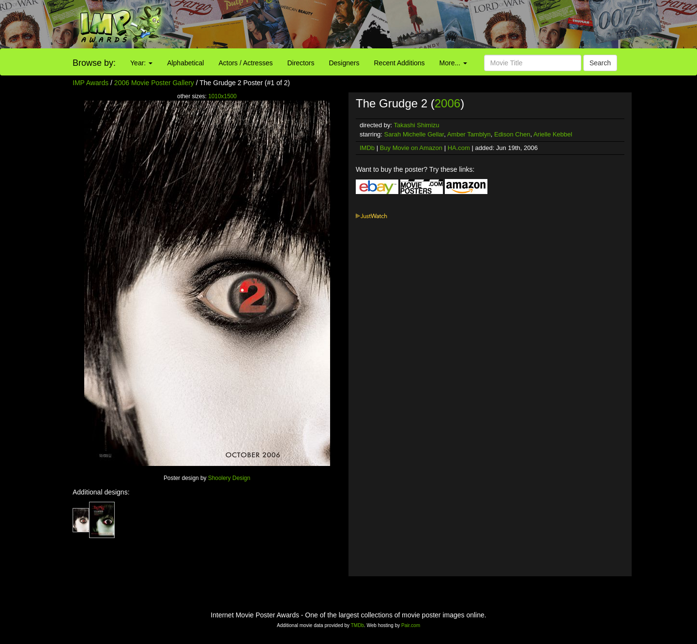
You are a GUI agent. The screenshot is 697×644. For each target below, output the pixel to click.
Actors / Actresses (245, 63)
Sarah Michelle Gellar (414, 134)
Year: (141, 63)
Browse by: (94, 63)
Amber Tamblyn (469, 134)
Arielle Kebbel (552, 134)
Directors (300, 63)
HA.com (459, 147)
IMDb (367, 147)
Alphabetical (185, 63)
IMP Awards (90, 83)
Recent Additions (399, 63)
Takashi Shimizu (416, 125)
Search (600, 63)
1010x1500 (222, 96)
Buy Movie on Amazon (411, 147)
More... (453, 63)
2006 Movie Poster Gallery (154, 83)
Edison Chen (512, 134)
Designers (344, 63)
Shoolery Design (229, 478)
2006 (447, 103)
